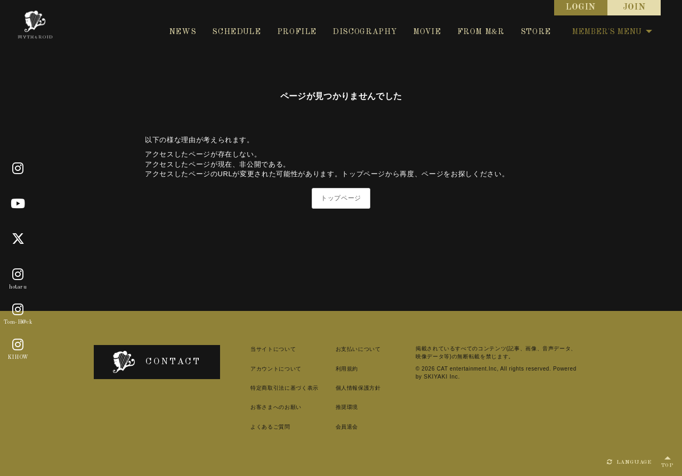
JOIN (634, 7)
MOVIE (427, 32)
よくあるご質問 (261, 427)
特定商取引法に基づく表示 (275, 388)
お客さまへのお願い (267, 407)
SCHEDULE (236, 32)
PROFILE (297, 32)
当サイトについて (264, 349)
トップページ (341, 198)
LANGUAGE (629, 462)
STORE (536, 32)
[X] (18, 239)
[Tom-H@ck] (18, 309)
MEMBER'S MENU (612, 32)
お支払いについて (351, 349)
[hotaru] (18, 274)
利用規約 (340, 369)
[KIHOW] (18, 345)
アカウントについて (267, 369)
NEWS (183, 32)
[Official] (18, 168)
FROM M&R (481, 32)
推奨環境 (340, 407)
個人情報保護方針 (351, 388)
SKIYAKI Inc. (436, 376)
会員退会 (340, 427)
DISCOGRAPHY (364, 32)
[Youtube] (18, 203)
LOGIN (581, 7)
